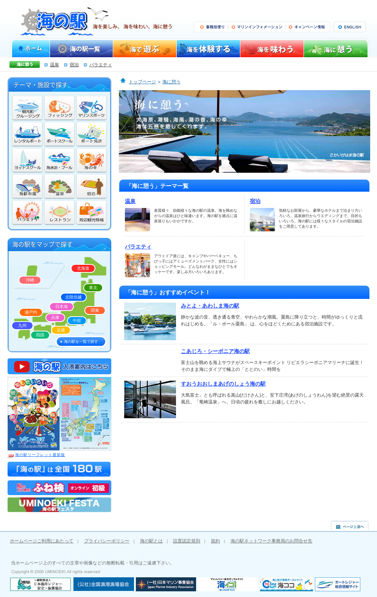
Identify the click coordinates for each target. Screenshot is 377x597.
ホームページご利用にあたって (41, 541)
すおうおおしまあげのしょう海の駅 (223, 384)
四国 (40, 335)
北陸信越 (73, 297)
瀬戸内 (31, 312)
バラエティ (100, 64)
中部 (77, 320)
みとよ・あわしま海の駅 (210, 306)
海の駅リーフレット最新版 (36, 455)
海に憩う (171, 81)
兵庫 (55, 317)
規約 (215, 541)
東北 (93, 287)
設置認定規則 (186, 541)
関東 (95, 310)
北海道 (83, 268)
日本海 (61, 306)
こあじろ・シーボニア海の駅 (215, 351)
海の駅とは (151, 541)
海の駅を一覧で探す (81, 341)
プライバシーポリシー (106, 541)
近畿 (61, 330)
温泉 (54, 64)
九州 (22, 325)
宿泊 (74, 64)
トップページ (142, 81)
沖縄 (30, 280)
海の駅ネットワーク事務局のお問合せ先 (271, 541)
